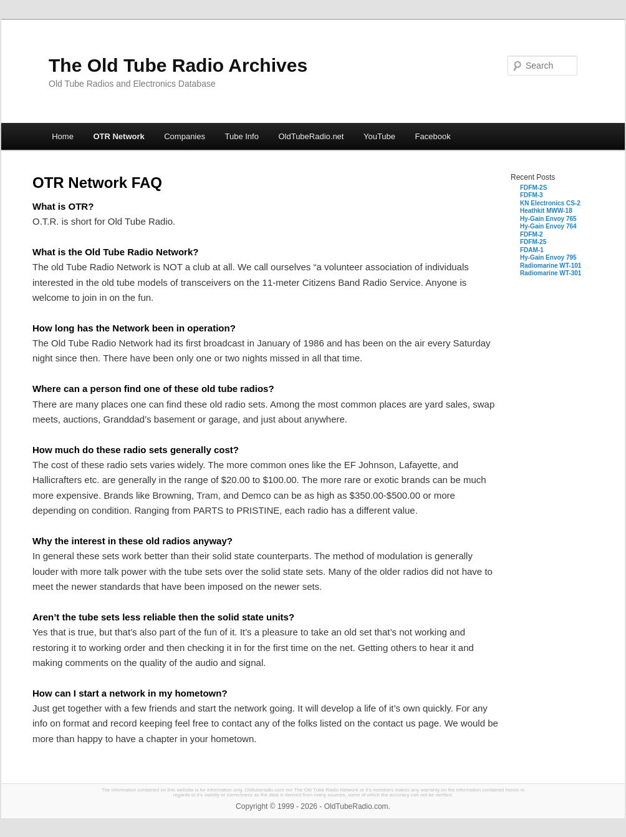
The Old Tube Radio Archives (178, 65)
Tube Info (241, 136)
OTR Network (118, 136)
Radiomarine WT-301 (550, 273)
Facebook (433, 136)
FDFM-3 (531, 195)
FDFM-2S (533, 187)
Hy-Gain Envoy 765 (548, 218)
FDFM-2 (531, 234)
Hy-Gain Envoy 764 (548, 226)
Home (63, 136)
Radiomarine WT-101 (550, 265)
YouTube (379, 136)
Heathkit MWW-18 (546, 210)
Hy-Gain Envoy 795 (548, 257)
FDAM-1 (532, 250)
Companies (184, 136)
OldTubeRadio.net (311, 136)
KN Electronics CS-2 (550, 203)
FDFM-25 (533, 241)
